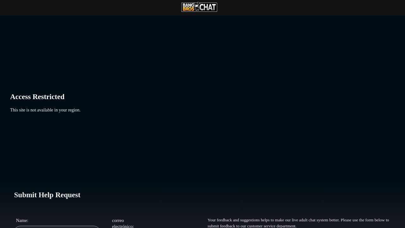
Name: (22, 220)
